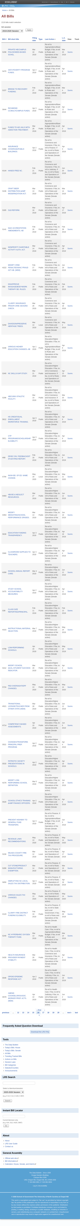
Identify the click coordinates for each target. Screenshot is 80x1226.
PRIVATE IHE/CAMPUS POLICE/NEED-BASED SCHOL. (17, 52)
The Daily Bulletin (11, 1045)
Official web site (12, 1158)
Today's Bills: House (12, 1048)
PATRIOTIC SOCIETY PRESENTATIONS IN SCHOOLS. (16, 763)
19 (53, 1013)
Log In (35, 1186)
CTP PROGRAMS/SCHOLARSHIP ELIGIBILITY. (19, 438)
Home (4, 10)
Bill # (4, 39)
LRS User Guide (11, 1144)
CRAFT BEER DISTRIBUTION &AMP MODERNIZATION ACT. (17, 191)
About (7, 1141)
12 (18, 1013)
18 (48, 1013)
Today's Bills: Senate (13, 1051)
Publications (72, 2)
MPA (66, 2)
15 (33, 1013)
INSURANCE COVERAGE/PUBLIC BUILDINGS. (16, 149)
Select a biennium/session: (13, 1088)
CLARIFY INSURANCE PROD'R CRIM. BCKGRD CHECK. (18, 305)
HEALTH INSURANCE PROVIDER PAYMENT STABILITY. (16, 957)
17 (43, 1013)
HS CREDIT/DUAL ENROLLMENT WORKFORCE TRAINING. (18, 419)
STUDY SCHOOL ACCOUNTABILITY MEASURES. (15, 591)
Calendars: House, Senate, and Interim (20, 1164)
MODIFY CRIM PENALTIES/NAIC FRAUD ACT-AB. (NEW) (18, 267)
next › (69, 1013)
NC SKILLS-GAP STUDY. (17, 373)
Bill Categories (10, 1065)
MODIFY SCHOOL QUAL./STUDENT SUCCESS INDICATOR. (19, 668)
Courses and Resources (54, 2)
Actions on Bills (10, 1059)
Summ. (70, 52)
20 (58, 1013)
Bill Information (11, 1161)
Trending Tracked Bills (13, 1056)
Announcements (11, 1071)
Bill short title (13, 39)
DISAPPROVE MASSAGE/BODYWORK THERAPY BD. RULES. (17, 286)
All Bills (8, 1053)
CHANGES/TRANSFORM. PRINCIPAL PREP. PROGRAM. (18, 744)
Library (62, 2)
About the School (45, 2)
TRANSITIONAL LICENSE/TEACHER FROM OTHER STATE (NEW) (19, 706)
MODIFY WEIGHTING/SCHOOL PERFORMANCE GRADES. (19, 515)
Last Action (50, 39)
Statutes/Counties (11, 1068)
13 (23, 1013)
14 (28, 1013)
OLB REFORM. (14, 210)
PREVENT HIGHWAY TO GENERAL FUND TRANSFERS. (17, 822)
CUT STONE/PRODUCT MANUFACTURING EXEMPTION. (17, 868)
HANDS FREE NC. (15, 171)
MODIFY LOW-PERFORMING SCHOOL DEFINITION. (17, 782)
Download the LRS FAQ (40, 1032)
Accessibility (43, 1186)
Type (40, 39)
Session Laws (10, 1062)
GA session (6, 27)
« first (39, 1010)
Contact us (9, 1147)
